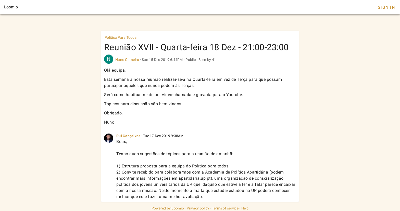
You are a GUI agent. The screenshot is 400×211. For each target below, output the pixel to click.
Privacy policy (198, 208)
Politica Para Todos (120, 37)
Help (245, 208)
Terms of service (225, 208)
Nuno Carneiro (127, 60)
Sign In (386, 7)
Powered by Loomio (168, 208)
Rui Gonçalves (128, 136)
